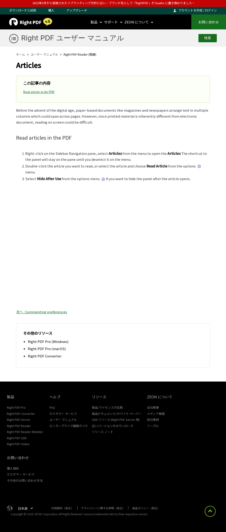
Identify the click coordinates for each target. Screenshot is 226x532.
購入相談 (13, 468)
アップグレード (76, 10)
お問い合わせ (208, 22)
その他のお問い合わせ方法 (25, 480)
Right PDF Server (18, 419)
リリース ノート (102, 432)
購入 (51, 10)
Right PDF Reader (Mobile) (25, 432)
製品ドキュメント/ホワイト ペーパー (116, 413)
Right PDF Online (18, 444)
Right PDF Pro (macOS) (47, 348)
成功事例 (153, 419)
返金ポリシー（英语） (146, 508)
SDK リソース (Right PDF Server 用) (116, 419)
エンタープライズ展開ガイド (68, 426)
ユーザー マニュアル (44, 54)
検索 (207, 38)
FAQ (52, 407)
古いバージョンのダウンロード (113, 426)
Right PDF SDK (17, 438)
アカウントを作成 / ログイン (197, 10)
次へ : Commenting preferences (41, 311)
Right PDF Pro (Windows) (48, 341)
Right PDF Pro (16, 407)
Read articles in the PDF (39, 92)
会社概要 (153, 407)
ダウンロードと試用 (22, 10)
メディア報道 (156, 413)
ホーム (20, 54)
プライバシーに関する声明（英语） (103, 508)
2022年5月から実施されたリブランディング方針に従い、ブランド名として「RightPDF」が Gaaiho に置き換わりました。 (113, 3)
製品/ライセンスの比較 (107, 407)
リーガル (153, 426)
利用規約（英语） (62, 508)
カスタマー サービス (63, 413)
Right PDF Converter (45, 356)
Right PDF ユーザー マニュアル (72, 38)
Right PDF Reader (19, 426)
